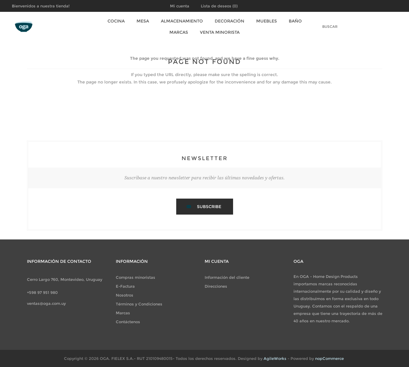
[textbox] (323, 26)
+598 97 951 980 (42, 292)
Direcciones (216, 286)
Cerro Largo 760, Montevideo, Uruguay (64, 279)
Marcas (178, 32)
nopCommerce (329, 358)
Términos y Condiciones (139, 304)
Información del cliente (227, 277)
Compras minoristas (135, 277)
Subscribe (209, 206)
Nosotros (124, 295)
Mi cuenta (179, 6)
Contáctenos (128, 321)
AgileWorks (275, 358)
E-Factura (125, 286)
